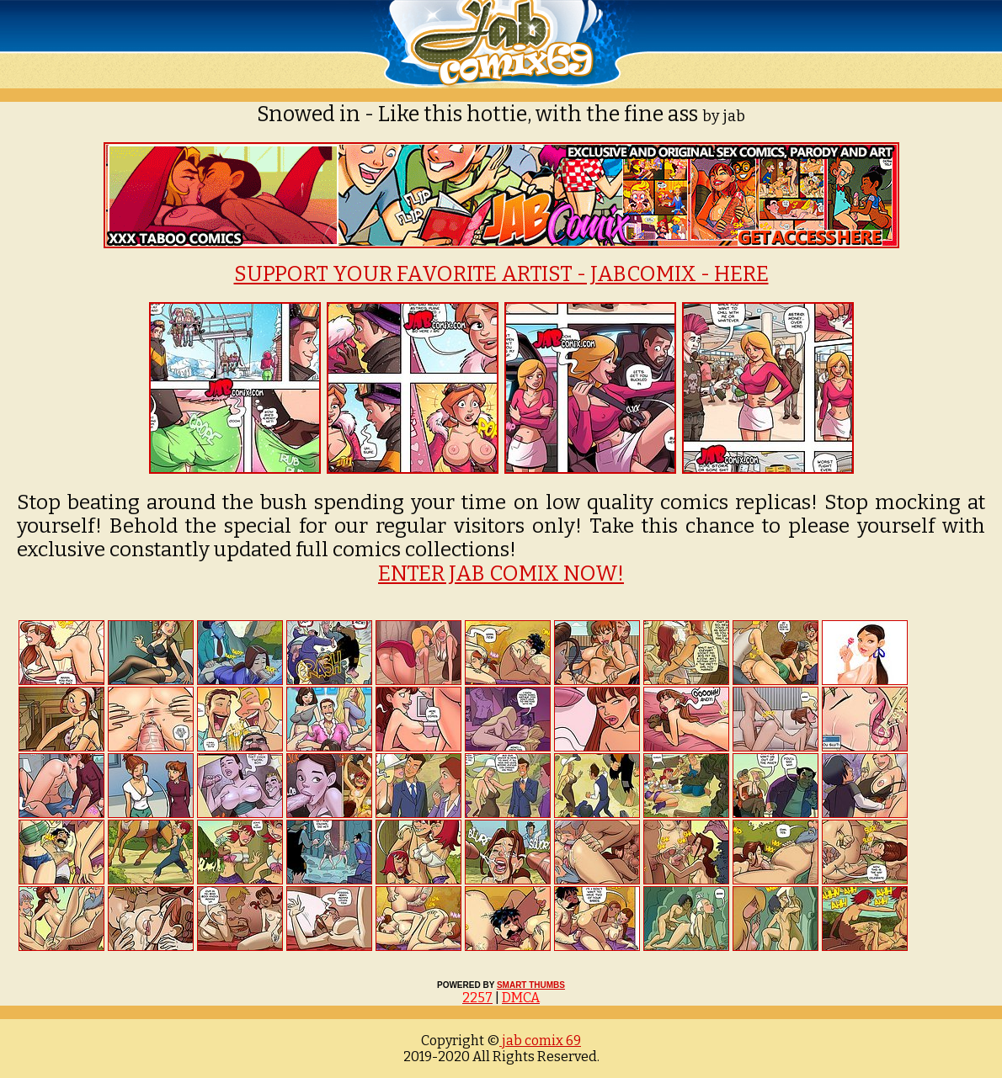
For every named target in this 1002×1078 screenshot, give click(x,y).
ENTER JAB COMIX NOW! (501, 574)
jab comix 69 (540, 1041)
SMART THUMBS (531, 985)
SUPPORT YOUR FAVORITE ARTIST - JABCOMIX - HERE (501, 274)
